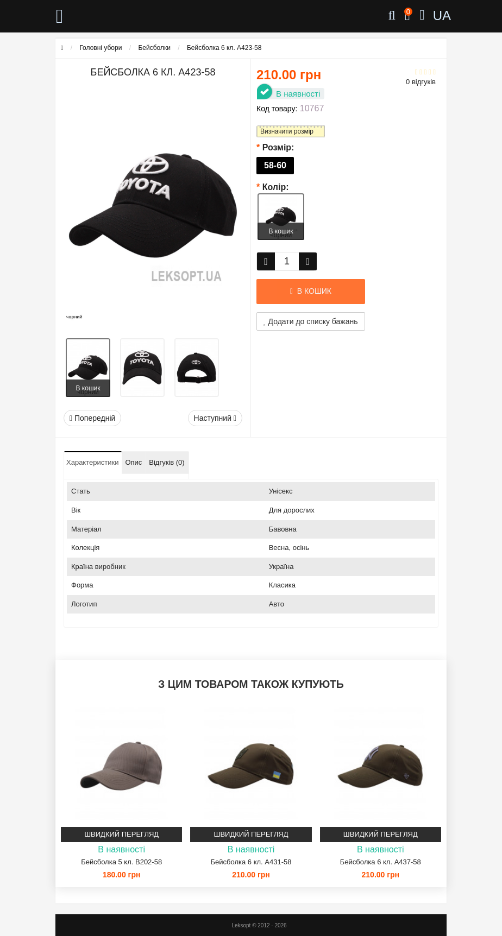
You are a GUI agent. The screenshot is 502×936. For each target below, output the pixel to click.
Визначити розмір (286, 131)
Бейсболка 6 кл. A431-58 (251, 862)
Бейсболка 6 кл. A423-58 (224, 48)
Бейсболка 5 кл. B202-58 (121, 862)
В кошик (88, 388)
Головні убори (100, 48)
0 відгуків (421, 82)
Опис (133, 462)
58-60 (275, 165)
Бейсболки (154, 48)
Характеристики (92, 462)
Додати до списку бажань (310, 321)
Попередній (92, 418)
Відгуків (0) (166, 462)
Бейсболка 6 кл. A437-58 (380, 862)
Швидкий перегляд (121, 834)
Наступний (215, 418)
